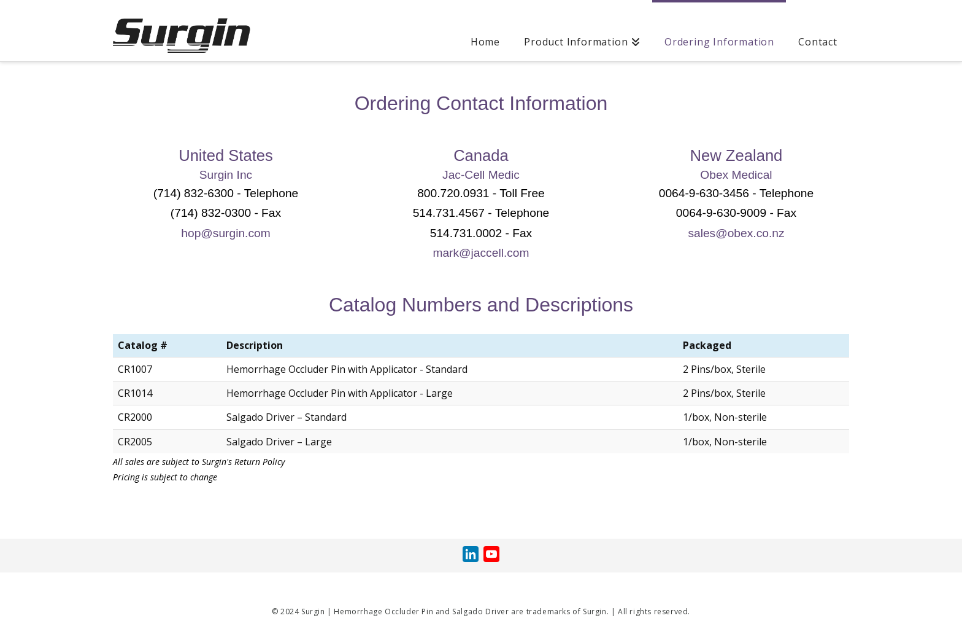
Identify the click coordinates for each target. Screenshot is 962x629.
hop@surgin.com (225, 233)
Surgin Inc (225, 174)
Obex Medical (736, 174)
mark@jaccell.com (481, 252)
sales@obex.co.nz (736, 233)
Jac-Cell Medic (481, 174)
